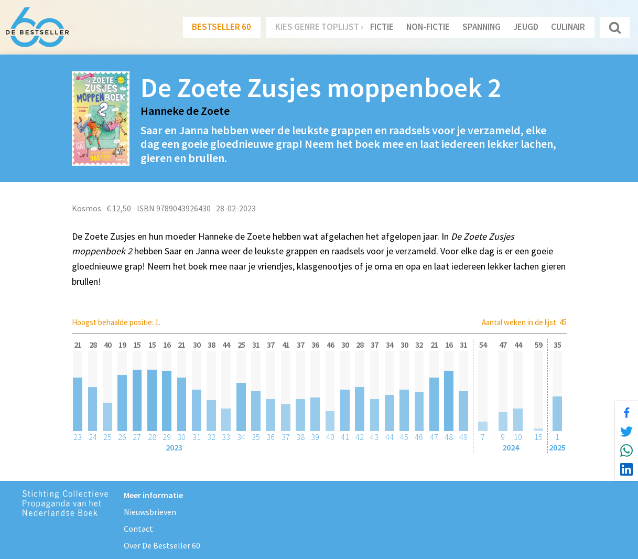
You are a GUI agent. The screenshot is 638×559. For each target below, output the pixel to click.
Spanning (481, 27)
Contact (138, 528)
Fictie (382, 27)
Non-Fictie (428, 27)
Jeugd (525, 27)
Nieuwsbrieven (150, 512)
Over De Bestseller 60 (162, 545)
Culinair (568, 27)
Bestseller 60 (221, 27)
